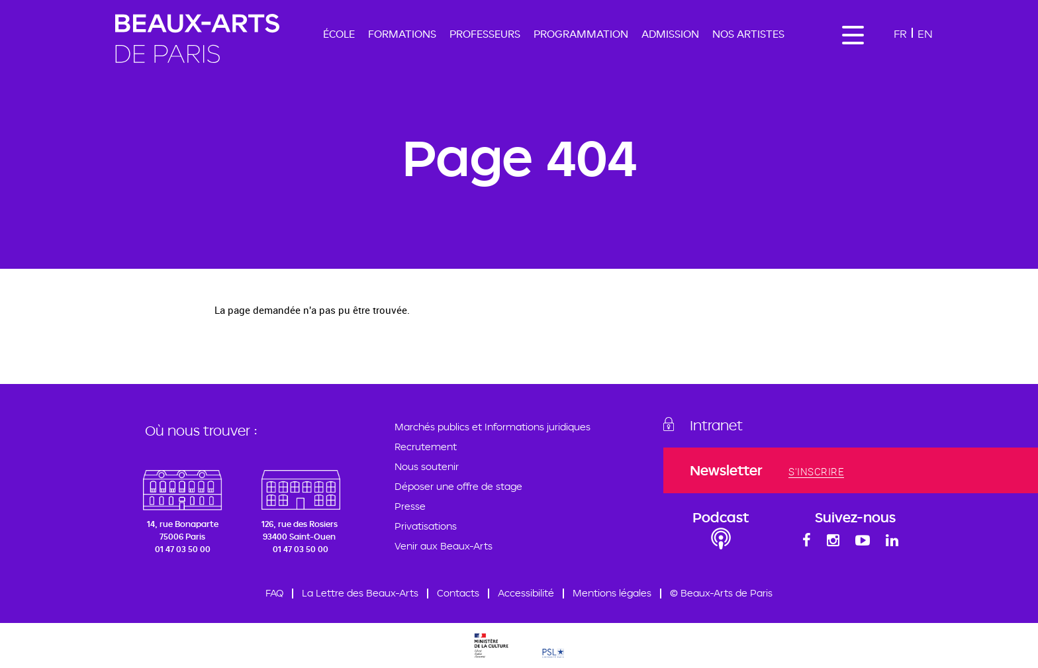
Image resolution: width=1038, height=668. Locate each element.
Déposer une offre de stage (458, 486)
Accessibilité (526, 593)
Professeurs (484, 33)
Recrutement (426, 446)
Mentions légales (612, 593)
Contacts (458, 593)
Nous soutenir (427, 466)
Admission (670, 33)
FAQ (274, 593)
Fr (900, 33)
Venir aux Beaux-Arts (444, 546)
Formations (402, 33)
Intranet (716, 425)
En (925, 33)
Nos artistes (748, 33)
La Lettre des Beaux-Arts (360, 593)
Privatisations (426, 526)
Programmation (581, 33)
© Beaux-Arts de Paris (721, 593)
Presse (410, 506)
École (339, 33)
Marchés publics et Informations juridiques (492, 426)
